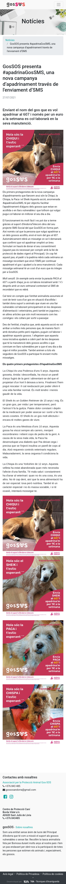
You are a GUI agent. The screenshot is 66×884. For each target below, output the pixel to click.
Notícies (9, 40)
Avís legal (8, 874)
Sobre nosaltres (24, 827)
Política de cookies (53, 874)
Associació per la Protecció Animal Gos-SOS (27, 782)
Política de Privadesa (27, 874)
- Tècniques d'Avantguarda (41, 881)
